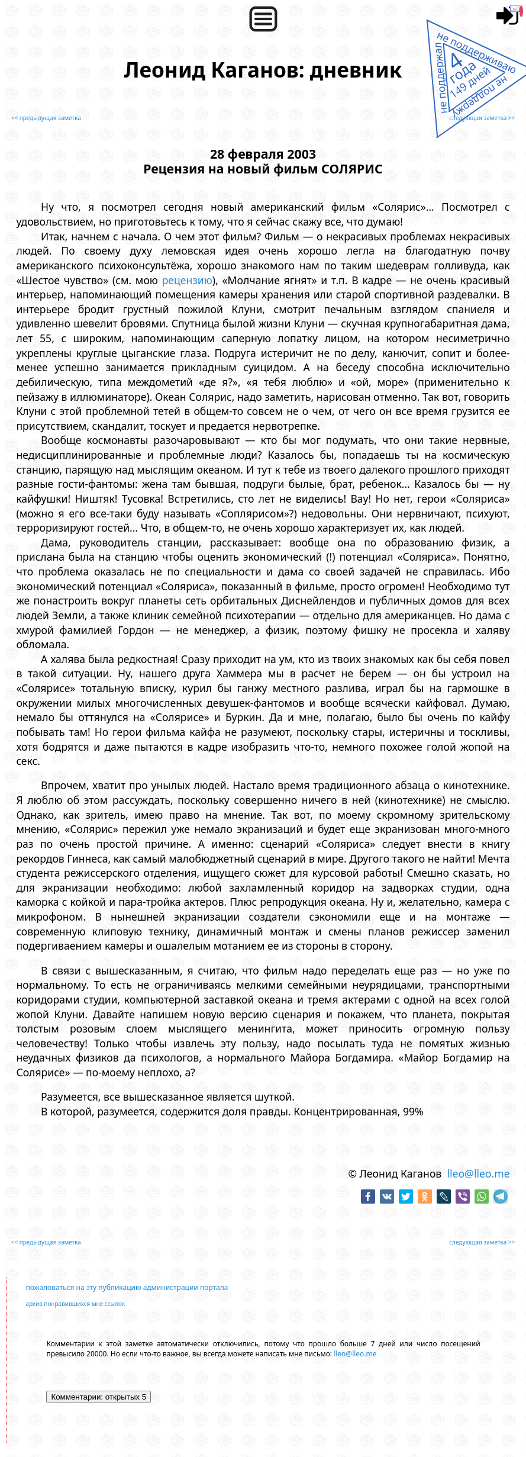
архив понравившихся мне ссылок (75, 1304)
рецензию (187, 280)
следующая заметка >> (482, 118)
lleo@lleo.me (478, 1173)
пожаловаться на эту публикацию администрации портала (126, 1287)
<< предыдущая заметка (46, 118)
